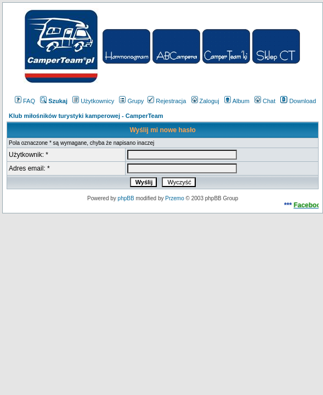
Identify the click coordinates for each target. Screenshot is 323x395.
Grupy (131, 101)
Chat (264, 101)
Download (298, 101)
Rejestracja (167, 101)
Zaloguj (205, 101)
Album (237, 101)
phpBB (126, 198)
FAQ (25, 101)
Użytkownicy (93, 101)
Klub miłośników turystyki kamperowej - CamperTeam (86, 115)
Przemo (174, 198)
